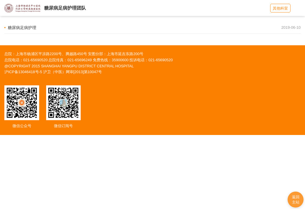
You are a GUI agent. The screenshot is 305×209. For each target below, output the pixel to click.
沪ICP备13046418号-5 (23, 72)
